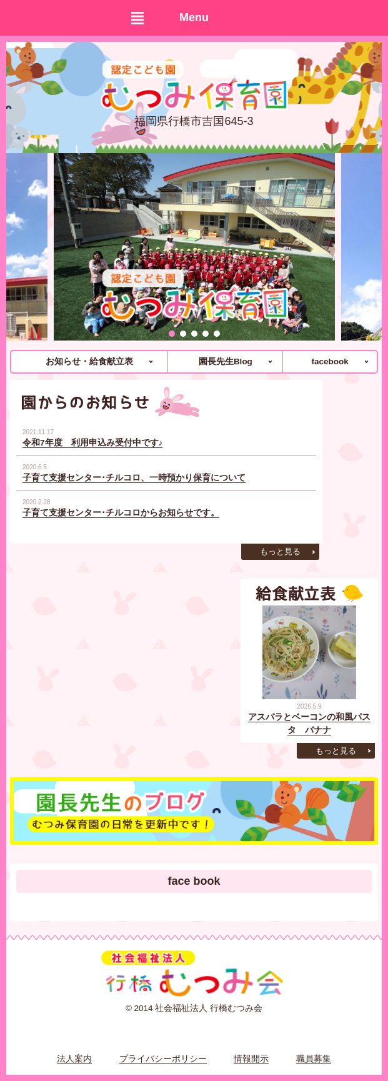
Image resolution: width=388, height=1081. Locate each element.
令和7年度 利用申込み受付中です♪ (92, 442)
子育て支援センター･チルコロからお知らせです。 (120, 512)
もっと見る (280, 551)
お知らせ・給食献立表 (89, 361)
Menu (194, 17)
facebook (330, 361)
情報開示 (251, 1059)
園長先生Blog (225, 361)
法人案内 (74, 1059)
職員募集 (313, 1059)
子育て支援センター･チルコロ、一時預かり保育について (134, 477)
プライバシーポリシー (163, 1059)
